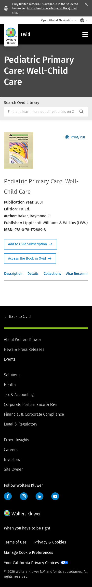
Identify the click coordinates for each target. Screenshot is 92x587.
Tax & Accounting (19, 394)
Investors (12, 459)
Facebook (8, 496)
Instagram (24, 496)
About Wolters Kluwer (22, 339)
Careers (10, 449)
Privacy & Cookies (50, 542)
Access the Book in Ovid (30, 259)
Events (9, 359)
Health (10, 384)
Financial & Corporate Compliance (34, 414)
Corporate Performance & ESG (30, 404)
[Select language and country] (83, 20)
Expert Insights (16, 440)
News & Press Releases (24, 349)
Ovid (20, 316)
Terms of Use (15, 542)
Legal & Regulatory (20, 424)
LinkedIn (39, 496)
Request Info (30, 244)
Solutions (12, 375)
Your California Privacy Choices (31, 562)
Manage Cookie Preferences (28, 552)
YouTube (55, 496)
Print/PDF (76, 137)
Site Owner (13, 469)
